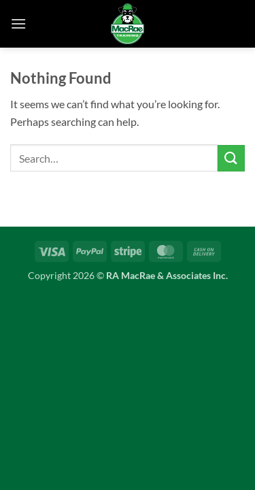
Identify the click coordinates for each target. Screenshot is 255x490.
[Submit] (231, 158)
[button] (18, 23)
